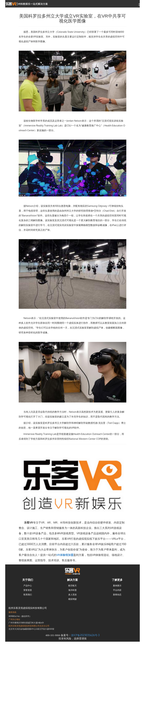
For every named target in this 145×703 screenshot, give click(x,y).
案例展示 (117, 585)
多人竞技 (72, 594)
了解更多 (117, 579)
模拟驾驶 (72, 599)
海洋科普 (72, 590)
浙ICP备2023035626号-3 (85, 635)
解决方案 (72, 579)
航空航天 (72, 585)
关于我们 (27, 579)
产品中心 (27, 585)
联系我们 (27, 594)
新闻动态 (117, 594)
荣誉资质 (27, 590)
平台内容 (117, 590)
